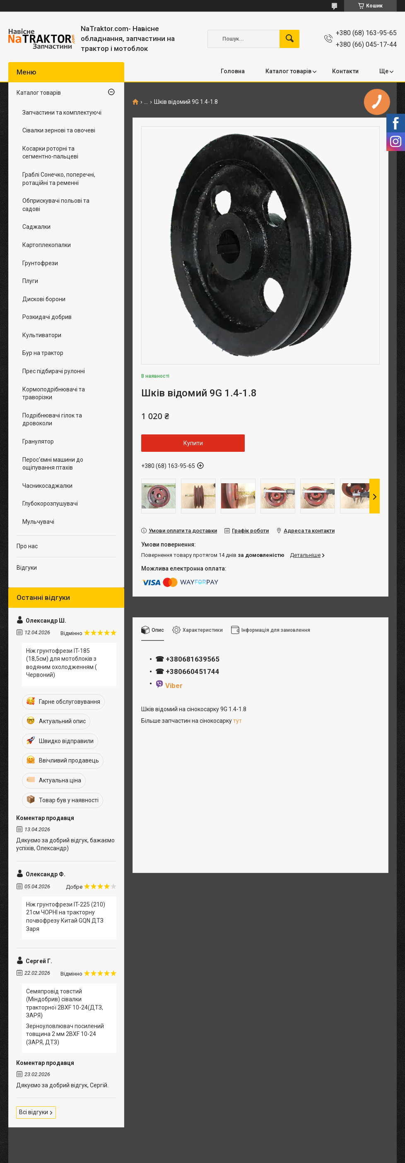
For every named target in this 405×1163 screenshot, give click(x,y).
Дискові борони (43, 299)
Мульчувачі (38, 521)
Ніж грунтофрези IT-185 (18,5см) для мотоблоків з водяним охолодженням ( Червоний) (61, 663)
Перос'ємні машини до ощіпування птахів (52, 463)
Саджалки (36, 226)
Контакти (345, 71)
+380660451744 (192, 671)
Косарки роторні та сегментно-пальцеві (50, 152)
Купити (193, 443)
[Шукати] (289, 39)
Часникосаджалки (47, 485)
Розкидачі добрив (47, 317)
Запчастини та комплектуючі (61, 112)
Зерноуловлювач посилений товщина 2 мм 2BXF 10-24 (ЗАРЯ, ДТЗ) (65, 1034)
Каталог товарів (288, 71)
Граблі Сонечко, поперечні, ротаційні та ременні (58, 178)
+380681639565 (191, 659)
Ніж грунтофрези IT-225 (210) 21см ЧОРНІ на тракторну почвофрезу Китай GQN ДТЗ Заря (65, 916)
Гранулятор (38, 441)
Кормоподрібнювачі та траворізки (53, 393)
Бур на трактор (42, 353)
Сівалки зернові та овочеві (58, 130)
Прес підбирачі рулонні (53, 371)
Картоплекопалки (46, 245)
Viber (174, 685)
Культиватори (41, 335)
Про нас (27, 546)
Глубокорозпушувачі (50, 503)
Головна (233, 71)
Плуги (30, 281)
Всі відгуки (33, 1112)
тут (237, 720)
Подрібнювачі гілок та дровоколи (52, 419)
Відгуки (27, 567)
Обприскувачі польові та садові (55, 204)
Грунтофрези (40, 263)
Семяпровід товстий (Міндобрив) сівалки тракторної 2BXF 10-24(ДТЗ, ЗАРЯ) (64, 1003)
